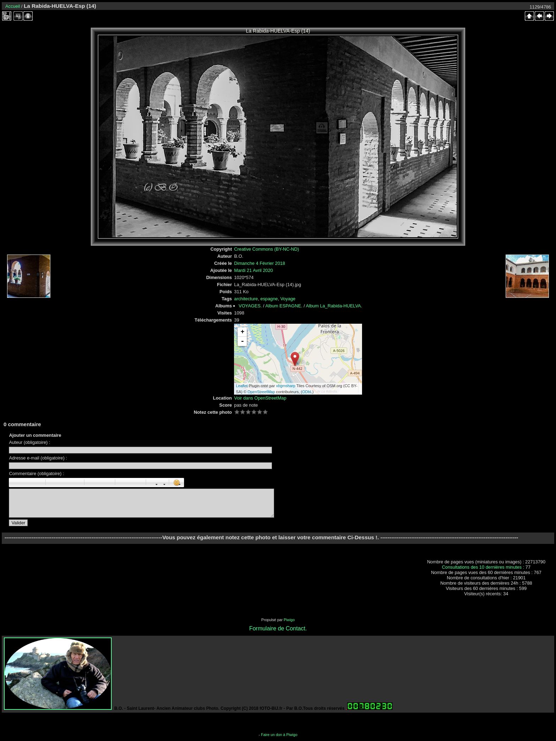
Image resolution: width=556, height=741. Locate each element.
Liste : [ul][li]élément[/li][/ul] (92, 482)
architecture (246, 298)
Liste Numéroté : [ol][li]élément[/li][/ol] (100, 482)
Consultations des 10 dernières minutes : (483, 567)
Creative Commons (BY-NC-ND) (266, 249)
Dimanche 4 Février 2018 (259, 263)
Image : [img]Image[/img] (123, 482)
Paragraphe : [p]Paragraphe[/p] (53, 482)
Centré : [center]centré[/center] (61, 482)
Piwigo (289, 620)
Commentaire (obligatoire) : (36, 473)
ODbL (307, 392)
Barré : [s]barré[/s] (38, 482)
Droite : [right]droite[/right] (69, 482)
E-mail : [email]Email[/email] (138, 482)
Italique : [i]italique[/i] (22, 482)
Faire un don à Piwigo (279, 734)
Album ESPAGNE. (283, 305)
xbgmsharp (285, 386)
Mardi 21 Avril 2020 (253, 270)
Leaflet (242, 386)
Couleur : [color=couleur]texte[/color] (161, 482)
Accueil (12, 6)
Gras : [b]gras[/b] (14, 482)
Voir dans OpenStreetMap (260, 398)
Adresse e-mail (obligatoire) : (38, 458)
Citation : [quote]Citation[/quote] (76, 482)
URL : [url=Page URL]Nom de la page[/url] (130, 482)
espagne (269, 298)
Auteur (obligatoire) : (29, 442)
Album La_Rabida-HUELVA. (334, 305)
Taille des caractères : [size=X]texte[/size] (153, 482)
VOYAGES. (250, 305)
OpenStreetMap (261, 392)
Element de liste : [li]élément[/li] (107, 482)
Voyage (288, 298)
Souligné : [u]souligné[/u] (30, 482)
